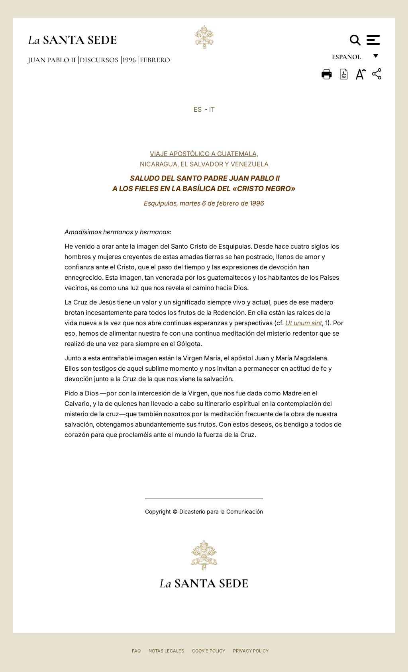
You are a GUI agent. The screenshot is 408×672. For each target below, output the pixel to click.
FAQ (136, 651)
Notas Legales (166, 651)
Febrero (155, 59)
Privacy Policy (251, 651)
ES (198, 109)
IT (212, 109)
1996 (129, 59)
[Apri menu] (372, 40)
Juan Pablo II (52, 59)
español (349, 59)
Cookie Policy (208, 651)
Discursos (100, 59)
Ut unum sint (303, 323)
